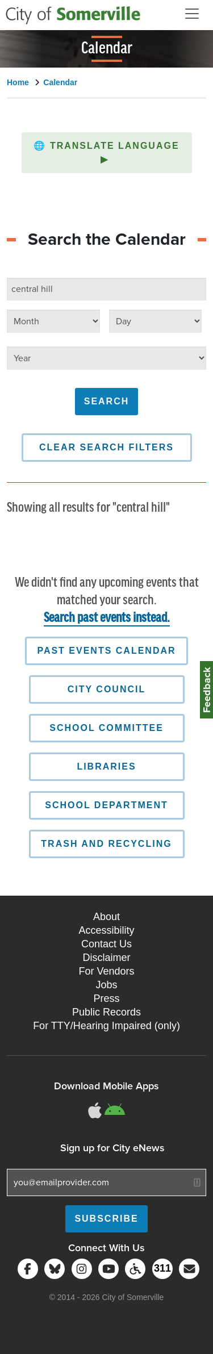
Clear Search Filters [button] (106, 447)
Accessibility (106, 930)
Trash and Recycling (106, 844)
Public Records (106, 1012)
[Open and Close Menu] (192, 13)
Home (18, 82)
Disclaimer (106, 957)
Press (106, 998)
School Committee (106, 728)
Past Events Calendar (106, 650)
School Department (106, 805)
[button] (107, 152)
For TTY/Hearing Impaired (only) (106, 1025)
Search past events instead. (107, 618)
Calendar (60, 82)
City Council (106, 689)
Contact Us (106, 944)
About (106, 916)
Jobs (106, 985)
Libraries (106, 766)
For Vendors (106, 971)
